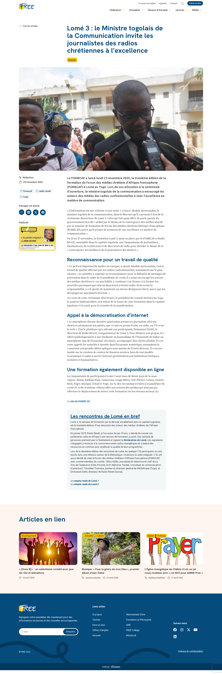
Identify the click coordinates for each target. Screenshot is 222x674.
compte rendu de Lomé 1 (86, 481)
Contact (174, 3)
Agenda (163, 3)
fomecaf (27, 191)
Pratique (161, 536)
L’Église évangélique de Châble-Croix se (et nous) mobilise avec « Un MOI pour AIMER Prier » (173, 573)
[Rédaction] (20, 177)
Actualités (136, 10)
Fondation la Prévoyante (138, 623)
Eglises (151, 536)
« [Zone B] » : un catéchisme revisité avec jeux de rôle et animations (44, 571)
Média (197, 10)
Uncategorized (29, 536)
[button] (29, 212)
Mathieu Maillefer (156, 582)
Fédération (117, 10)
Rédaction (28, 177)
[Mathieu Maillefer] (146, 581)
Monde (72, 60)
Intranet (96, 639)
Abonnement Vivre (135, 618)
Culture (100, 536)
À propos (97, 618)
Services (182, 10)
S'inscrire (70, 635)
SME (128, 628)
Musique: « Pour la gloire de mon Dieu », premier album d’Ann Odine (110, 571)
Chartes (96, 623)
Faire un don (98, 628)
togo (25, 196)
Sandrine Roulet (93, 578)
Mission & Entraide (159, 10)
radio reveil (45, 191)
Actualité (89, 536)
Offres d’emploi (100, 634)
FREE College (132, 634)
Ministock (131, 639)
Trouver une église (147, 3)
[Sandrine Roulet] (83, 577)
